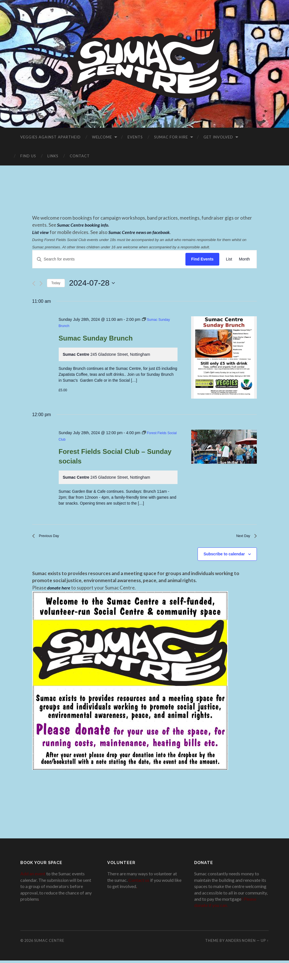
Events (135, 137)
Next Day (244, 537)
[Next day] (41, 283)
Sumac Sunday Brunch (96, 338)
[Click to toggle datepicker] (92, 283)
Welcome (102, 137)
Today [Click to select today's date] (55, 283)
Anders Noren (240, 943)
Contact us (138, 882)
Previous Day (49, 537)
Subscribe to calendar (224, 556)
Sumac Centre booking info (83, 225)
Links (52, 156)
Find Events (202, 259)
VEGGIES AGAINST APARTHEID (50, 137)
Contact (80, 156)
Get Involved (218, 137)
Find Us (28, 156)
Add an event (32, 876)
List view (40, 232)
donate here (59, 590)
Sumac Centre (49, 943)
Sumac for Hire (171, 137)
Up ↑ (265, 943)
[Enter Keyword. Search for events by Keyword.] (109, 259)
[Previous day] (33, 283)
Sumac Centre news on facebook (140, 232)
